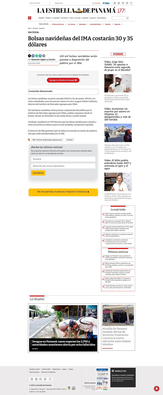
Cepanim (117, 24)
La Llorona (71, 24)
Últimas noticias (118, 251)
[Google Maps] (69, 388)
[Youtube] (131, 3)
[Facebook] (123, 3)
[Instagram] (127, 3)
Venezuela (82, 24)
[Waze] (73, 388)
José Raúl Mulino (95, 24)
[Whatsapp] (36, 55)
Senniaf (107, 24)
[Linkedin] (40, 55)
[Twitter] (29, 55)
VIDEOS (118, 54)
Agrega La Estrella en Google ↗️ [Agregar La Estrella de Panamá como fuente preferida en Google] (63, 80)
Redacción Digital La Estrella (43, 59)
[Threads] (115, 3)
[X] (119, 3)
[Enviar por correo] (43, 55)
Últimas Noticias (58, 24)
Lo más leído (118, 209)
